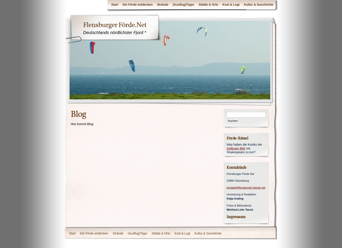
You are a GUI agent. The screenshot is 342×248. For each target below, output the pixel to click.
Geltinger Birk (236, 148)
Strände (162, 4)
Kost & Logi (231, 4)
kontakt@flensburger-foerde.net (246, 187)
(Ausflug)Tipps (183, 4)
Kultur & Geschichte (258, 4)
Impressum (236, 217)
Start (114, 4)
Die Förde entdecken (138, 4)
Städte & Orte (208, 4)
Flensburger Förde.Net (115, 25)
